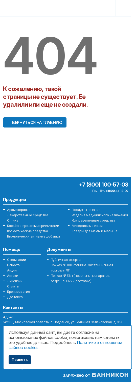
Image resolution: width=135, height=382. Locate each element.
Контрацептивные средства (93, 220)
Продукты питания (86, 210)
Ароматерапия (18, 210)
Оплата (12, 286)
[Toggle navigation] (124, 8)
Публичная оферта (66, 259)
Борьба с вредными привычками (33, 226)
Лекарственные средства (27, 215)
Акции (12, 270)
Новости (13, 265)
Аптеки (12, 276)
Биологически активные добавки (33, 236)
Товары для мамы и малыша (95, 231)
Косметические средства (27, 231)
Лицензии (14, 281)
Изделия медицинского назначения (100, 215)
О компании (16, 260)
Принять (20, 359)
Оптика (12, 220)
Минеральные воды (87, 226)
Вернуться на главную (37, 122)
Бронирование (18, 291)
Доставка (15, 297)
